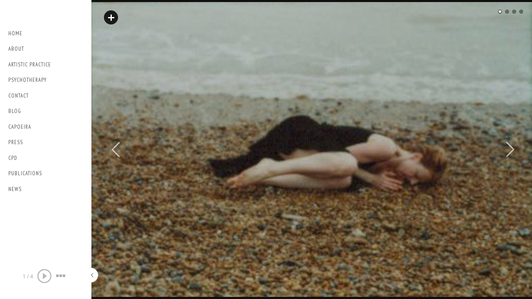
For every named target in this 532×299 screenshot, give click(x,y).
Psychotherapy (27, 79)
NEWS (15, 189)
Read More (111, 17)
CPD (12, 158)
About (16, 48)
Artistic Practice (29, 64)
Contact (18, 95)
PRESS (15, 142)
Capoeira (19, 126)
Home (15, 33)
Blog (14, 111)
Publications (25, 173)
